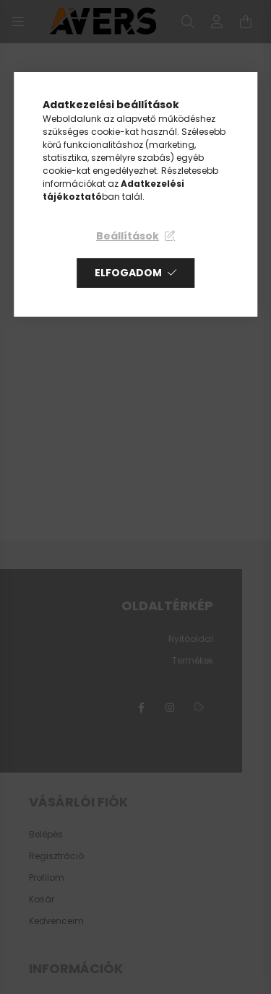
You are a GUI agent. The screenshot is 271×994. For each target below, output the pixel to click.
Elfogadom (128, 272)
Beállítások (127, 236)
